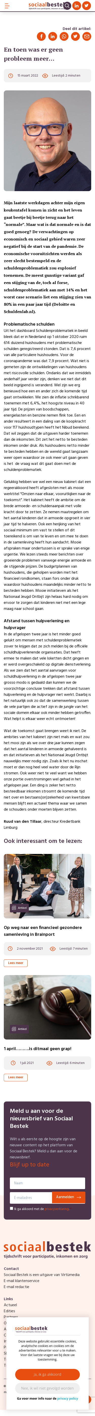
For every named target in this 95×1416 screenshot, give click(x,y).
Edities (9, 1311)
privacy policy (67, 1398)
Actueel (10, 1305)
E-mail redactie (16, 1287)
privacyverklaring (57, 1209)
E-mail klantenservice (21, 1281)
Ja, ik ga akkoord (47, 1374)
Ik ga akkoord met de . (43, 1209)
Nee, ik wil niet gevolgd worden (47, 1388)
